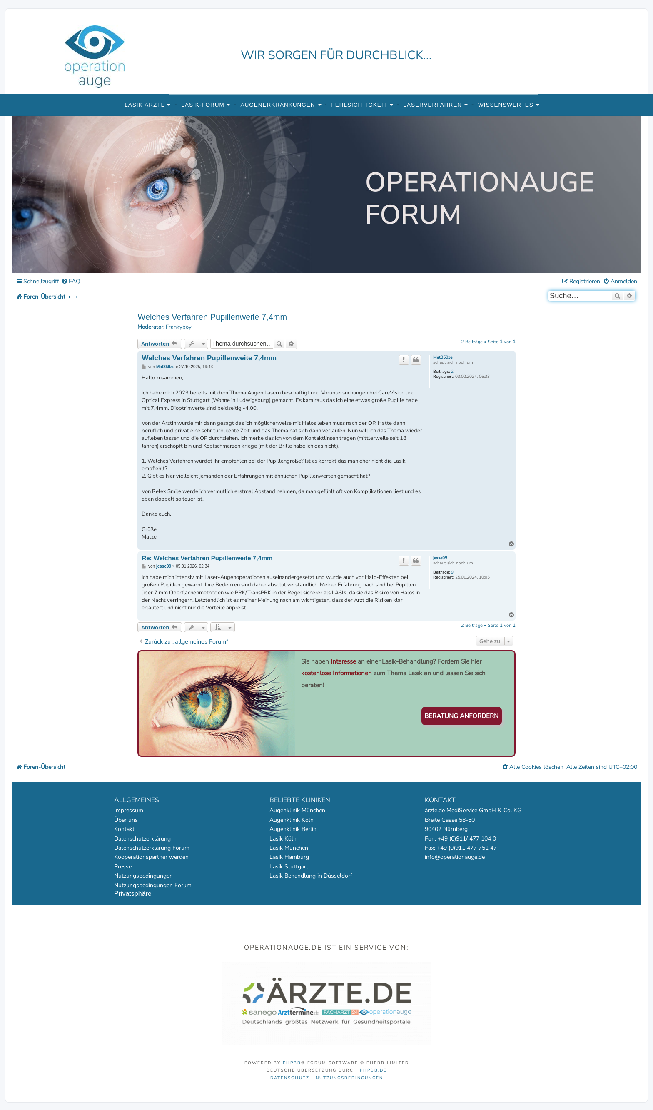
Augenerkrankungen (278, 105)
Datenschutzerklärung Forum (151, 848)
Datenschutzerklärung (142, 839)
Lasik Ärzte (145, 105)
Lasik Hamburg (289, 857)
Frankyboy (179, 327)
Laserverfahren (433, 105)
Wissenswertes (505, 105)
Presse (123, 867)
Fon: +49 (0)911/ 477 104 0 (460, 839)
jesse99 (440, 558)
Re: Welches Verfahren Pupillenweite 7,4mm (207, 557)
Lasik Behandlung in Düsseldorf (310, 876)
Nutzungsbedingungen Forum (153, 885)
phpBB (292, 1063)
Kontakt (124, 829)
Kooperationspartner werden (151, 857)
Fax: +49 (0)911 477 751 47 (461, 848)
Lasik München (288, 848)
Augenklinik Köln (291, 820)
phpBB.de (373, 1070)
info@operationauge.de (455, 857)
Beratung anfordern (461, 716)
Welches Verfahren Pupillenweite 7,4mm (212, 317)
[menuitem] (70, 281)
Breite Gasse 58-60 (450, 820)
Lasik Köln (283, 839)
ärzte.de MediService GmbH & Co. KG (473, 810)
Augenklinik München (297, 810)
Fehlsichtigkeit (359, 105)
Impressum (128, 810)
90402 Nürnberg (446, 829)
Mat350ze (442, 357)
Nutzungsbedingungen (143, 876)
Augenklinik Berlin (293, 829)
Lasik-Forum (202, 105)
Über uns (126, 820)
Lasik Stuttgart (288, 867)
